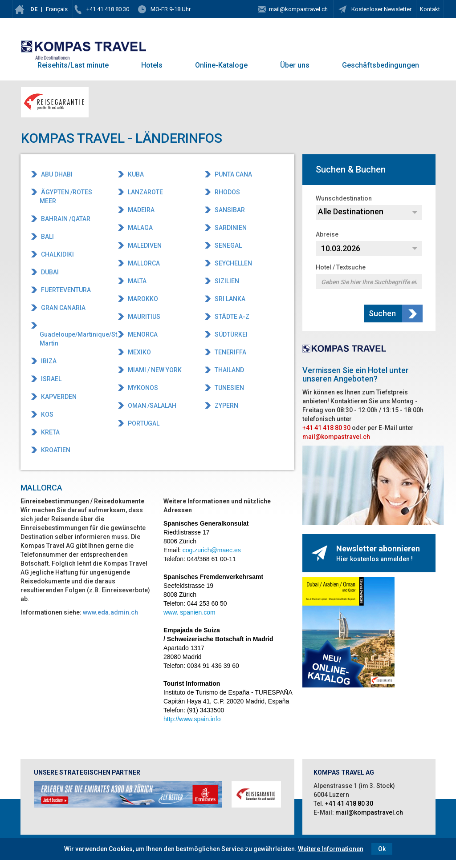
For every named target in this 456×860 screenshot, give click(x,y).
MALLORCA (143, 263)
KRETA (50, 432)
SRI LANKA (229, 298)
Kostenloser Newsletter (380, 9)
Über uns (294, 65)
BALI (47, 236)
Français (57, 9)
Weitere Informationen (330, 848)
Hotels (152, 65)
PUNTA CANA (232, 174)
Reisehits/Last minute (73, 65)
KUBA (135, 174)
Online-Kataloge (221, 65)
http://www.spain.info (191, 719)
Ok (382, 848)
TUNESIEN (228, 387)
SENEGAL (227, 245)
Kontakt (430, 9)
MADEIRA (140, 209)
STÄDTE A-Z (231, 316)
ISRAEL (50, 378)
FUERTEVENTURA (65, 289)
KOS (46, 414)
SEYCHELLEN (232, 263)
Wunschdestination (344, 198)
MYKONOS (142, 387)
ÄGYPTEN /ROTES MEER (66, 197)
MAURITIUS (143, 316)
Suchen (383, 313)
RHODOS (226, 192)
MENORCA (142, 334)
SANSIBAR (229, 209)
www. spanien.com (189, 612)
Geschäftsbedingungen (380, 65)
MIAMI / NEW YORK (154, 370)
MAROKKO (142, 298)
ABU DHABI (56, 174)
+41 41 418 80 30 (107, 9)
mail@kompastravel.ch (298, 9)
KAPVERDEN (58, 396)
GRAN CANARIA (63, 307)
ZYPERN (225, 405)
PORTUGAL (142, 423)
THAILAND (228, 370)
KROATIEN (55, 450)
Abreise (327, 234)
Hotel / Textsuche (341, 267)
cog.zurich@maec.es (212, 550)
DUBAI (49, 272)
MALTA (136, 281)
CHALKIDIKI (57, 254)
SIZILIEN (226, 281)
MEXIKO (138, 352)
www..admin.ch (110, 612)
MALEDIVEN (144, 245)
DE (33, 9)
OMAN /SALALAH (151, 405)
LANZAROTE (144, 192)
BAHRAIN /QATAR (65, 218)
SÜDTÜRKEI (230, 334)
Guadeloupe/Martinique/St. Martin (73, 339)
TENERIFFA (229, 352)
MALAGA (139, 227)
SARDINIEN (230, 227)
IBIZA (48, 361)
